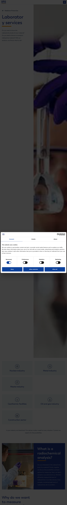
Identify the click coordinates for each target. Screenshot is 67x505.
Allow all (54, 269)
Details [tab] (34, 239)
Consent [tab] (11, 239)
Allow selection (33, 269)
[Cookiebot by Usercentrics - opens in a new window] (58, 234)
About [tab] (55, 239)
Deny (12, 269)
